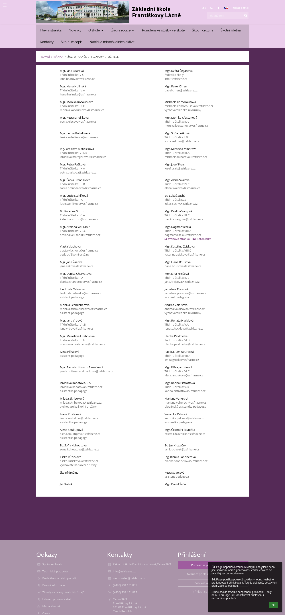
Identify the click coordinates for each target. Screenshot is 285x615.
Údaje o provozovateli (56, 599)
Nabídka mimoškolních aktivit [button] (112, 42)
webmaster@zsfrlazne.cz (129, 578)
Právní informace (53, 585)
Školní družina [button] (202, 30)
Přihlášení (240, 8)
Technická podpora (55, 571)
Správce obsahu (52, 564)
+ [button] (204, 8)
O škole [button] (96, 30)
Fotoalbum (202, 239)
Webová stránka (177, 239)
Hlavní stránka (51, 57)
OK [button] (274, 605)
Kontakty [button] (47, 42)
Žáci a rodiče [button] (123, 30)
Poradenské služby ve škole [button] (163, 30)
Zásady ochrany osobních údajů (63, 592)
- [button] (211, 8)
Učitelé (113, 57)
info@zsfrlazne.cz (124, 571)
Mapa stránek (51, 606)
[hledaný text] (227, 16)
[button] (226, 8)
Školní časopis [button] (71, 42)
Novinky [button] (75, 30)
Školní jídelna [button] (230, 30)
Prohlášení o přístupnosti (59, 578)
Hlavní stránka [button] (50, 30)
